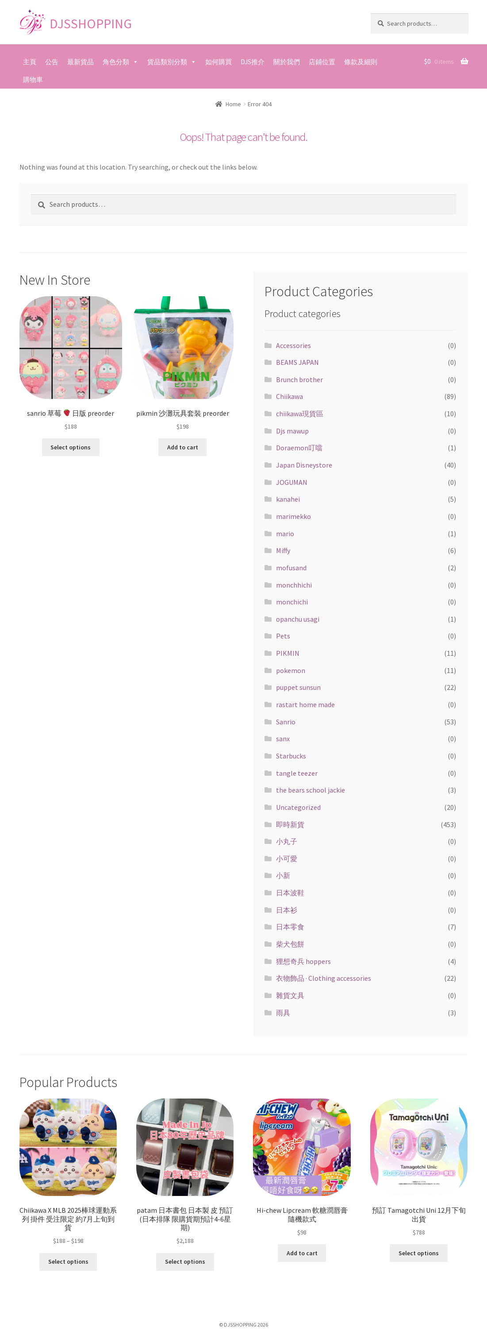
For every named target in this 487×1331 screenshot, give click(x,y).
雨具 (283, 1012)
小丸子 (286, 841)
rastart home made (305, 704)
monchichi (292, 601)
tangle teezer (297, 773)
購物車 (33, 79)
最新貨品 (80, 62)
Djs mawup (292, 430)
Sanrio (285, 721)
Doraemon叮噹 (299, 447)
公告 (51, 62)
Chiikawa (289, 396)
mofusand (291, 567)
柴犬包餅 (290, 944)
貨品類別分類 (167, 62)
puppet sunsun (298, 687)
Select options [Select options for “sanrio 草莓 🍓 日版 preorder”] (70, 447)
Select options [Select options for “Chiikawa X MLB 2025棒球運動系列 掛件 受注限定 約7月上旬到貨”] (68, 1261)
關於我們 (286, 62)
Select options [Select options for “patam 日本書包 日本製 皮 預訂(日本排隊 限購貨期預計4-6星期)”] (185, 1261)
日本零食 (290, 926)
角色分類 (116, 62)
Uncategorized (298, 807)
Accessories (293, 345)
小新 (283, 875)
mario (285, 533)
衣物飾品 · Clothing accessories (323, 978)
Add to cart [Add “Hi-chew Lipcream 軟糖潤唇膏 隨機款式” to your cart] (302, 1253)
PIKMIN (287, 653)
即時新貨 (290, 824)
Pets (283, 635)
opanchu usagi (297, 619)
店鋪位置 (322, 62)
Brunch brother (299, 379)
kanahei (288, 499)
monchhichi (294, 584)
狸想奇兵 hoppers (303, 961)
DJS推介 (253, 62)
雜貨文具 (290, 995)
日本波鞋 (290, 892)
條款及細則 (360, 62)
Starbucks (291, 755)
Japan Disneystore (304, 464)
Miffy (283, 550)
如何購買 (218, 62)
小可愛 (286, 858)
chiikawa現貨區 (299, 413)
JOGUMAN (291, 482)
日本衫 (286, 909)
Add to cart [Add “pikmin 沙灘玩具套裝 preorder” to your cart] (182, 447)
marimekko (293, 516)
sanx (283, 738)
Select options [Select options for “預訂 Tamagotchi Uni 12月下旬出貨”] (419, 1253)
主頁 (29, 62)
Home (233, 104)
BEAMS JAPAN (297, 362)
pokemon (290, 670)
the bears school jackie (310, 789)
